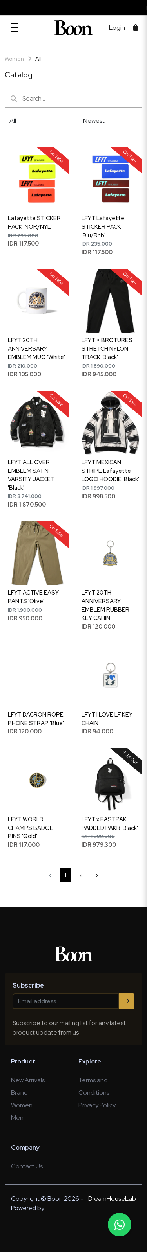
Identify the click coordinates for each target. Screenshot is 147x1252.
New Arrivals (28, 1080)
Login (117, 27)
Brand (19, 1093)
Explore (89, 1061)
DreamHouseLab (112, 1199)
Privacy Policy (97, 1105)
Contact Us (27, 1166)
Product (23, 1061)
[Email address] (66, 1001)
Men (17, 1118)
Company (25, 1147)
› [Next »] (97, 875)
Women (22, 1105)
